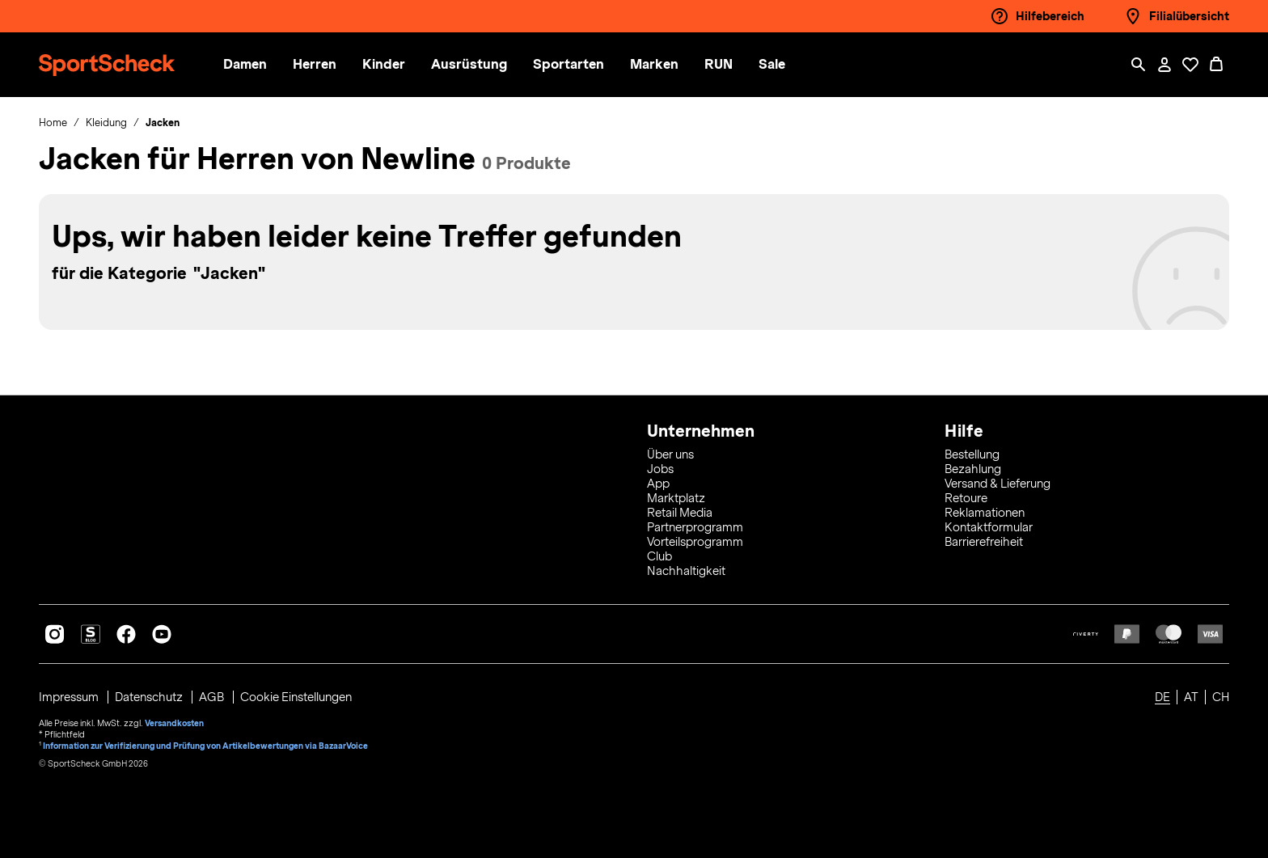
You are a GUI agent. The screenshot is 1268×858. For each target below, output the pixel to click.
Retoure (966, 498)
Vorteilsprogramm (695, 541)
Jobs (660, 469)
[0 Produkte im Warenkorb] (1216, 64)
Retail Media (679, 512)
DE (1162, 697)
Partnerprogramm (695, 527)
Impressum (70, 697)
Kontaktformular (989, 527)
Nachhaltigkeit (686, 570)
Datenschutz (150, 697)
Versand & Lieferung (997, 483)
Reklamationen (985, 512)
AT (1191, 697)
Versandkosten (174, 723)
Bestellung (972, 454)
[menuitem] (274, 65)
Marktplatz (676, 498)
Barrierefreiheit (984, 541)
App (658, 483)
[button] (261, 65)
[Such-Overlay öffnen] (1139, 65)
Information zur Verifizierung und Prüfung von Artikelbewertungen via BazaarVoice (205, 745)
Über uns (670, 454)
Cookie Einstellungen (296, 697)
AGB (212, 697)
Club (659, 556)
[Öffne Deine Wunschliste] (1190, 65)
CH (1220, 697)
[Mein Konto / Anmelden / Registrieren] (1164, 65)
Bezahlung (973, 469)
